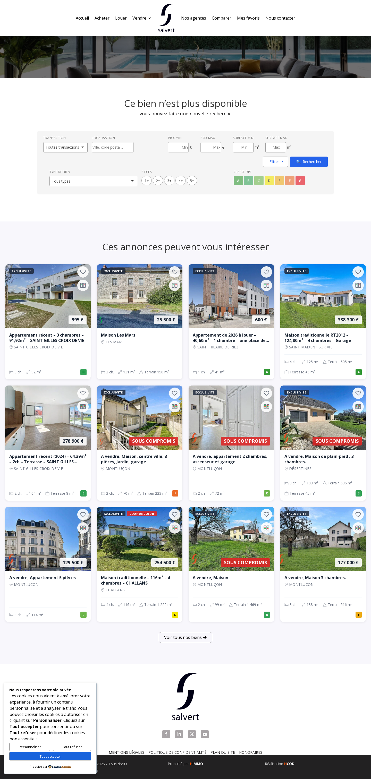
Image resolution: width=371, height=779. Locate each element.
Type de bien (59, 172)
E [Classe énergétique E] (280, 180)
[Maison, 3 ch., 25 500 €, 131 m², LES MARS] (139, 321)
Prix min (175, 138)
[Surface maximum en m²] (275, 147)
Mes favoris (248, 18)
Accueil (82, 18)
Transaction (54, 138)
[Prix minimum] (178, 147)
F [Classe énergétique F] (290, 180)
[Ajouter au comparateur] (83, 285)
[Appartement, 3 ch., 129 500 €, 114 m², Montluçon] (48, 564)
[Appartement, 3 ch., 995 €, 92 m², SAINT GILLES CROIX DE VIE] (48, 321)
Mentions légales (126, 752)
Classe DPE (243, 172)
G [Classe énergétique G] (300, 180)
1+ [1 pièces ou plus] (147, 180)
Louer (121, 18)
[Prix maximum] (210, 147)
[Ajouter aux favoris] (83, 272)
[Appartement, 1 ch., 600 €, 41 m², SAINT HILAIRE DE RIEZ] (231, 321)
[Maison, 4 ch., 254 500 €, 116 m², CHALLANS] (139, 564)
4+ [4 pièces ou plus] (181, 180)
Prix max (207, 138)
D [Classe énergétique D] (269, 180)
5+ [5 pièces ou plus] (192, 180)
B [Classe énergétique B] (248, 180)
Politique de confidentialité (177, 752)
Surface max (276, 138)
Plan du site (222, 752)
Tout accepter (50, 756)
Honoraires (250, 752)
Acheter (102, 18)
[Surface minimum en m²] (243, 147)
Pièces (146, 172)
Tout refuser (72, 746)
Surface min (243, 138)
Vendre (139, 18)
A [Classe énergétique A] (238, 180)
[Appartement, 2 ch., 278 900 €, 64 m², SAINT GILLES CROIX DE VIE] (48, 443)
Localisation (103, 138)
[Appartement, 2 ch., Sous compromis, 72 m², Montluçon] (231, 443)
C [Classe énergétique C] (259, 180)
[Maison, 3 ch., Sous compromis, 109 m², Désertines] (323, 443)
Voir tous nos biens (183, 637)
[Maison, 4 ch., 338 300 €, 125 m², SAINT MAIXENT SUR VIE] (323, 321)
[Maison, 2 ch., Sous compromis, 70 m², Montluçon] (139, 443)
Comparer (221, 18)
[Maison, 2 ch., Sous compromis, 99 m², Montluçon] (231, 564)
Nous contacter (280, 18)
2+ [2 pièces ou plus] (158, 180)
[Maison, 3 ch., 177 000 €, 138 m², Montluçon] (323, 564)
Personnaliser (30, 746)
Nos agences (193, 18)
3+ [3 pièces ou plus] (169, 180)
